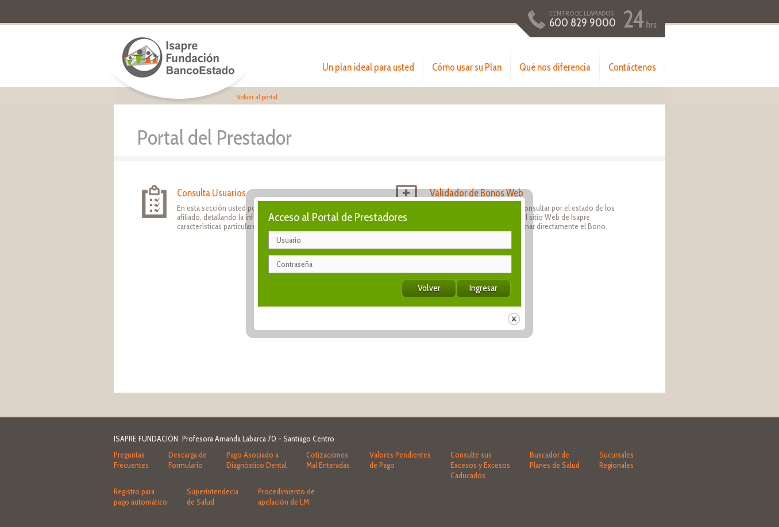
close (514, 314)
